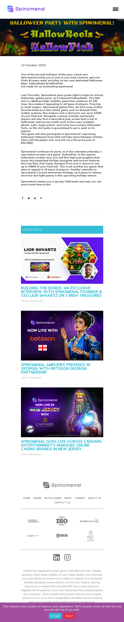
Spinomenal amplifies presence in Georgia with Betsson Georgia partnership (55, 368)
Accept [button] (55, 615)
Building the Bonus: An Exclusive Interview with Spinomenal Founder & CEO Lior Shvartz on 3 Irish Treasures (61, 292)
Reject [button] (69, 615)
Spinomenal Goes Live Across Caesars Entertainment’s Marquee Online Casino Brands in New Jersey (61, 445)
